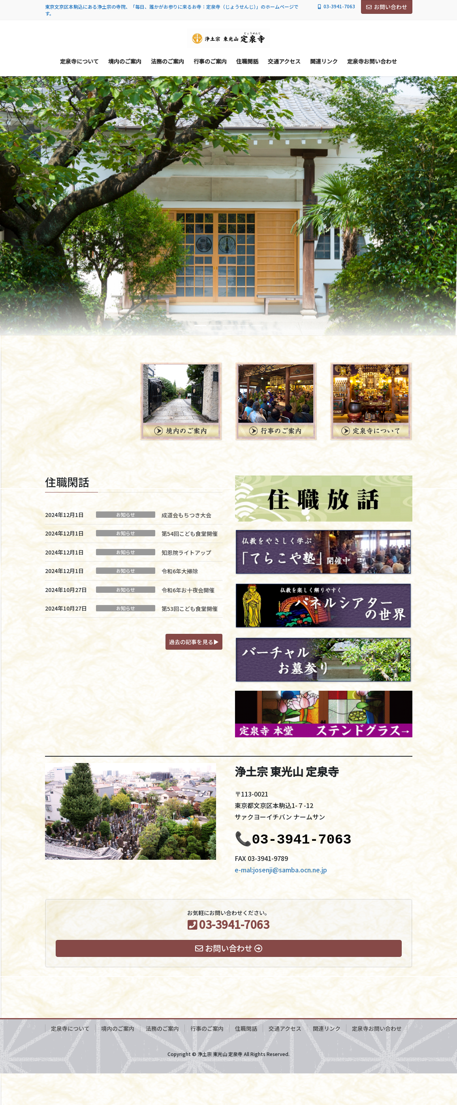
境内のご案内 (117, 1028)
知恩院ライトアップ (186, 552)
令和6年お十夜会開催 (188, 590)
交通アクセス (285, 1028)
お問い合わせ (386, 7)
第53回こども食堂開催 (190, 609)
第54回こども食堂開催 (190, 533)
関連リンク (326, 1028)
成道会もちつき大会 (186, 515)
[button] (34, 205)
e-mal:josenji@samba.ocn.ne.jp (281, 869)
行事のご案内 (207, 1028)
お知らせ (125, 514)
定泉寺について (70, 1028)
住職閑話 (246, 1028)
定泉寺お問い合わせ (377, 1028)
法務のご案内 (162, 1028)
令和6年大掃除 (180, 571)
